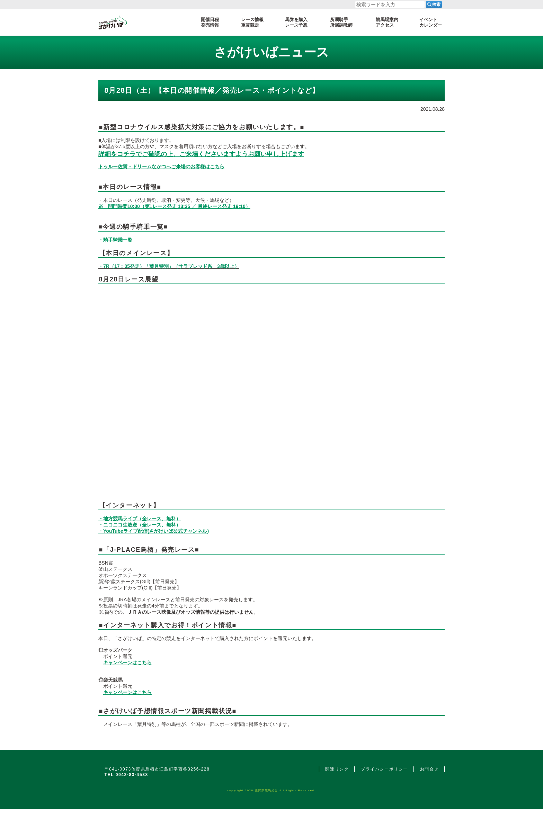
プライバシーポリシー (384, 769)
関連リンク (337, 769)
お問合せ (429, 769)
